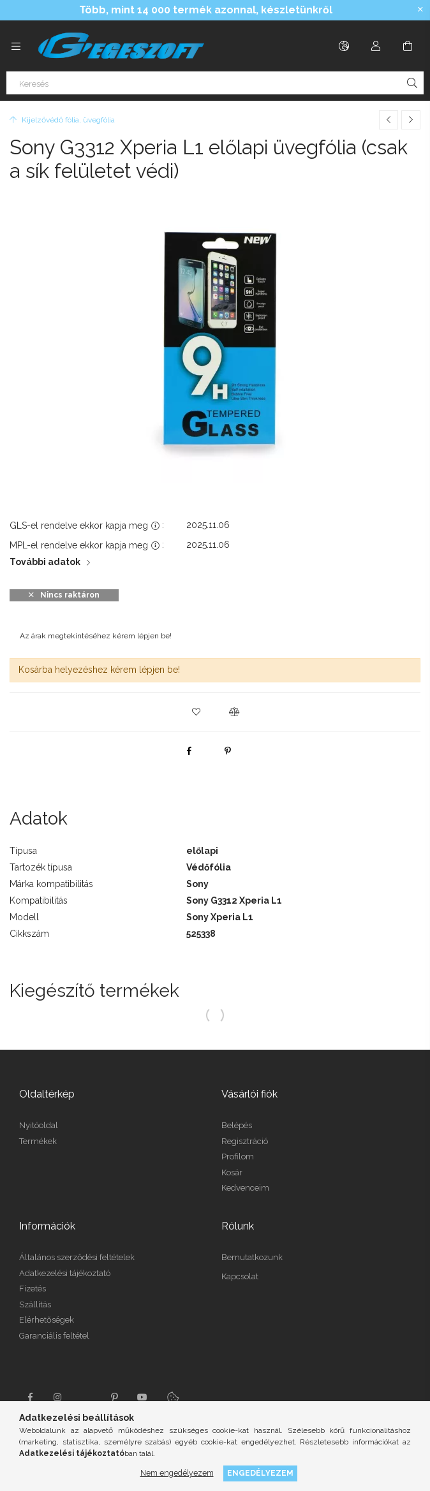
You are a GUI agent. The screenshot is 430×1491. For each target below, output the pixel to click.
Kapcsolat (239, 1276)
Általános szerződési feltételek (77, 1257)
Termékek (38, 1141)
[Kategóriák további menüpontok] (16, 45)
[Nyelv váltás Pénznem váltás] (344, 45)
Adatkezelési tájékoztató (64, 1273)
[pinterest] (228, 750)
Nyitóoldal (38, 1125)
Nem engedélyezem (177, 1473)
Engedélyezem (260, 1473)
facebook (30, 1397)
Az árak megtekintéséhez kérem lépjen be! (96, 635)
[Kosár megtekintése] (408, 45)
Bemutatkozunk (252, 1257)
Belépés (236, 1125)
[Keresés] (215, 82)
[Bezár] (420, 9)
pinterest (114, 1397)
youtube (142, 1397)
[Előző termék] (388, 119)
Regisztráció (244, 1141)
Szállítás (35, 1304)
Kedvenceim (245, 1188)
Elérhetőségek (46, 1320)
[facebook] (189, 750)
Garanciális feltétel (54, 1335)
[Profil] (376, 45)
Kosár (231, 1172)
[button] (196, 711)
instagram (58, 1397)
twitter (86, 1397)
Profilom (237, 1156)
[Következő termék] (410, 119)
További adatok (45, 562)
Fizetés (32, 1288)
